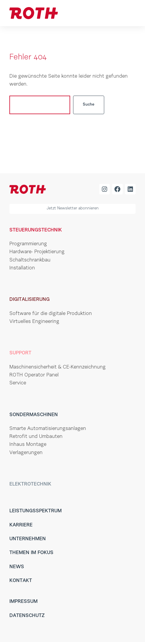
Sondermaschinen (33, 414)
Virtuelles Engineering (34, 321)
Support (20, 353)
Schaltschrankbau (29, 260)
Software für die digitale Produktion (50, 313)
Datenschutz (27, 615)
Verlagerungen (26, 452)
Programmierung (28, 243)
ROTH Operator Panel (34, 375)
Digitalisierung (29, 299)
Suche (89, 105)
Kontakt (20, 580)
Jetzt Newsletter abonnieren (73, 208)
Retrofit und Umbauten (36, 436)
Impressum (23, 601)
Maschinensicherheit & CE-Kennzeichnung (57, 367)
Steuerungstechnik (35, 230)
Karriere (21, 525)
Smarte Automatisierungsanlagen (47, 428)
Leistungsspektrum (35, 510)
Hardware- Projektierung (37, 251)
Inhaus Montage (27, 444)
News (16, 566)
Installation (22, 268)
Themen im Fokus (31, 552)
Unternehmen (27, 538)
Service (17, 383)
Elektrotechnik (30, 484)
